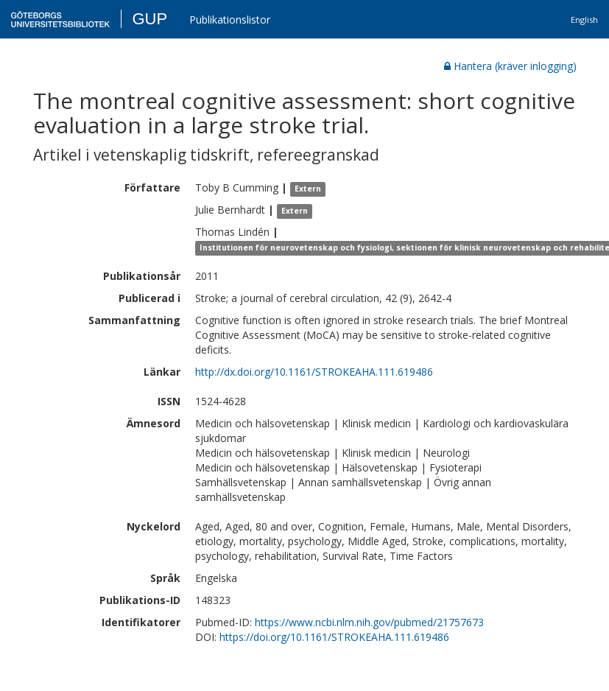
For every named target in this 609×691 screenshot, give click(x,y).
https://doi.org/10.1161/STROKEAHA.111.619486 (334, 637)
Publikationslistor (229, 20)
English (584, 19)
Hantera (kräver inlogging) (510, 66)
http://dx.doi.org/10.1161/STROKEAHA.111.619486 (314, 372)
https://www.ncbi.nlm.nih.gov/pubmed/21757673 (369, 622)
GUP (149, 19)
